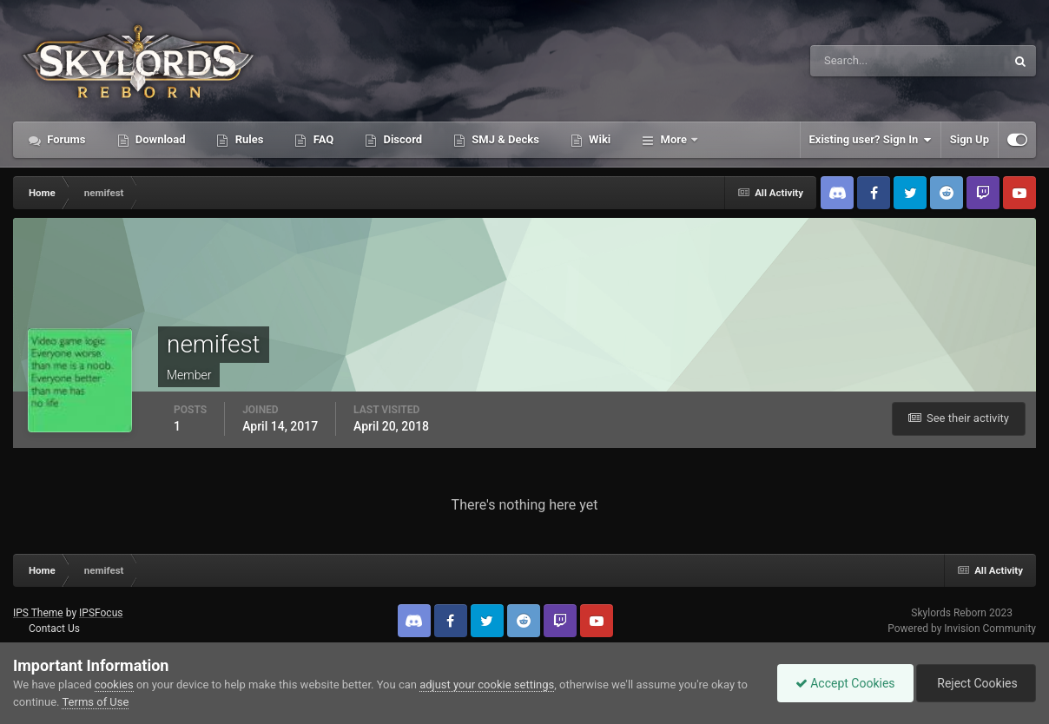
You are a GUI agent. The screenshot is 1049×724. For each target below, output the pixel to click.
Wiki (598, 139)
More (673, 139)
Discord (401, 139)
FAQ (321, 139)
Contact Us (54, 628)
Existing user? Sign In (870, 140)
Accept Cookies (845, 683)
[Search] (855, 60)
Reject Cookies (976, 683)
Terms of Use (95, 701)
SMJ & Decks (504, 139)
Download (159, 139)
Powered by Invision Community (961, 628)
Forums (65, 139)
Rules (247, 139)
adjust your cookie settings (486, 684)
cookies (114, 684)
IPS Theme (38, 613)
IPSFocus (100, 613)
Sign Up (969, 139)
